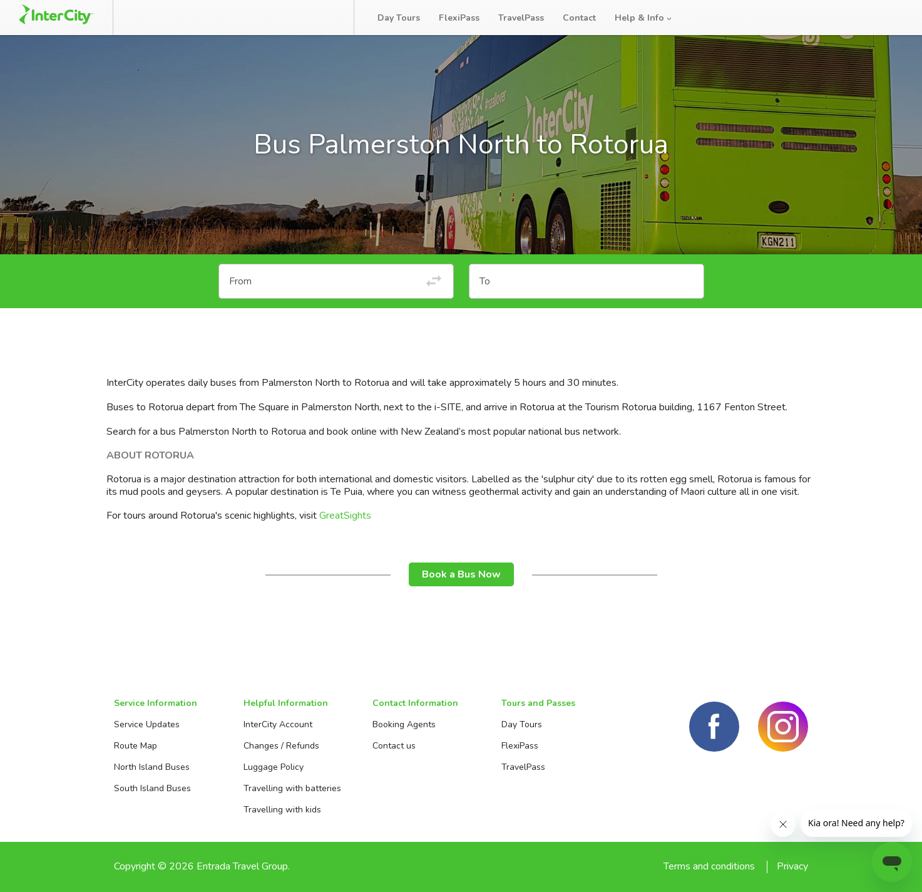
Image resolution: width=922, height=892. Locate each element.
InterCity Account (277, 724)
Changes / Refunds (281, 746)
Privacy (792, 866)
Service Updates (147, 724)
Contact (579, 18)
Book (151, 17)
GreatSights (345, 515)
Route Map (135, 746)
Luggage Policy (273, 767)
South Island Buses (152, 788)
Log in (886, 18)
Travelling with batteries (292, 788)
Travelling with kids (282, 810)
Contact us (394, 746)
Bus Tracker (295, 17)
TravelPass (521, 18)
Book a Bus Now (461, 574)
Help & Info (644, 18)
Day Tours (398, 18)
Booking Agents (404, 724)
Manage (213, 17)
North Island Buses (152, 767)
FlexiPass (459, 18)
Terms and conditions (709, 866)
